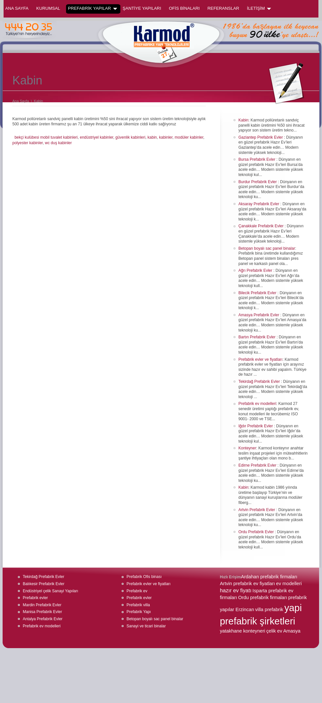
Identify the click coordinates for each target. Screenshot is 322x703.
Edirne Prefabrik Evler (257, 465)
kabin (152, 137)
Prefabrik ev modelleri (257, 403)
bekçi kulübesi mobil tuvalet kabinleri (46, 137)
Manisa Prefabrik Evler (42, 611)
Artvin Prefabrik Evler (257, 510)
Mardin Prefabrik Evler (42, 605)
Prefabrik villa (138, 605)
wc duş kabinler (58, 143)
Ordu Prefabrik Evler (256, 532)
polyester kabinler (27, 143)
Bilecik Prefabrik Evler (257, 293)
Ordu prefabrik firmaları (262, 597)
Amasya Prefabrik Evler (259, 315)
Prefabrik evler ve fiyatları (260, 359)
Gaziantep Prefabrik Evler (261, 137)
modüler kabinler (189, 137)
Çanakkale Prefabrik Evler (261, 226)
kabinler (165, 137)
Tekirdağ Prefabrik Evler (259, 381)
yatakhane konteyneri (242, 631)
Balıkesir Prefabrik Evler (43, 584)
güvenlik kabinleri (130, 137)
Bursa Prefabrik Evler (257, 159)
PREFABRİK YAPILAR (92, 8)
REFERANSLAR (223, 8)
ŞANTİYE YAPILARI (142, 8)
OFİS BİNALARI (184, 8)
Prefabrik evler (35, 598)
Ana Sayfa (17, 8)
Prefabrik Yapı (139, 611)
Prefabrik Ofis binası (144, 576)
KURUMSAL (48, 8)
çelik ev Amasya (283, 631)
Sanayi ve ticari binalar (146, 626)
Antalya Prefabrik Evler (42, 619)
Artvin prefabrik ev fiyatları (247, 583)
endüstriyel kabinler (96, 137)
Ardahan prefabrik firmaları (269, 576)
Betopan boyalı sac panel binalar (266, 248)
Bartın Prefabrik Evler (257, 337)
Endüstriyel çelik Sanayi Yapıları (50, 591)
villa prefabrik (269, 609)
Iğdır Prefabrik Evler (256, 426)
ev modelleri (289, 583)
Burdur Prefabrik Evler (258, 182)
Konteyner (247, 448)
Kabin (243, 120)
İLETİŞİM (259, 8)
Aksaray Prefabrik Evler (259, 204)
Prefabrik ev (137, 591)
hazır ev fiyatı (235, 590)
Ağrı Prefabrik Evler (255, 270)
